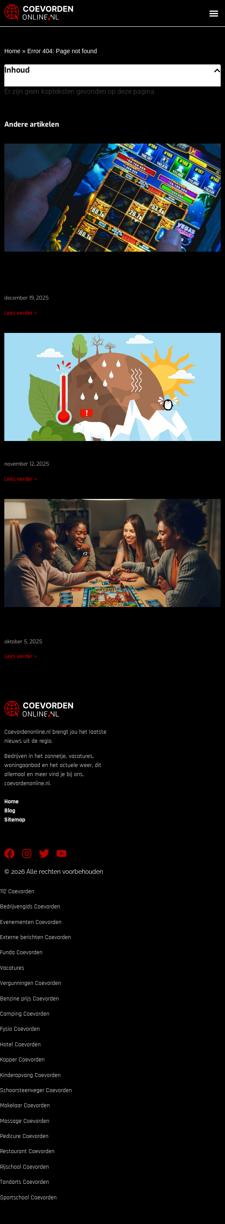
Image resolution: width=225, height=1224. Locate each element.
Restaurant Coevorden (27, 1151)
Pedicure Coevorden (24, 1136)
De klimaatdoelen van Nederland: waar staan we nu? (102, 455)
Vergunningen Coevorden (30, 983)
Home (12, 51)
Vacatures (12, 968)
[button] (213, 13)
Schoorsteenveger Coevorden (36, 1090)
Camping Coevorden (24, 1014)
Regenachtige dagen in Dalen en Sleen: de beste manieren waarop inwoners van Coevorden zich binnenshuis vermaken (111, 277)
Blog (9, 811)
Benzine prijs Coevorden (29, 999)
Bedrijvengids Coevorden (30, 907)
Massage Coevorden (24, 1121)
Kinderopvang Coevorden (30, 1075)
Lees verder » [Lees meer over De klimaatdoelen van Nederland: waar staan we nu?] (20, 479)
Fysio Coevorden (20, 1029)
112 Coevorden (17, 891)
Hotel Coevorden (20, 1044)
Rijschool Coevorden (24, 1167)
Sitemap (14, 820)
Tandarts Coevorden (24, 1182)
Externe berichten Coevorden (35, 937)
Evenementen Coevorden (30, 922)
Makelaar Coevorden (25, 1105)
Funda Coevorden (21, 952)
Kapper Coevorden (22, 1060)
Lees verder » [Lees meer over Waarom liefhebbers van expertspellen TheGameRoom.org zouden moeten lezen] (20, 656)
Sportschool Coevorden (28, 1198)
